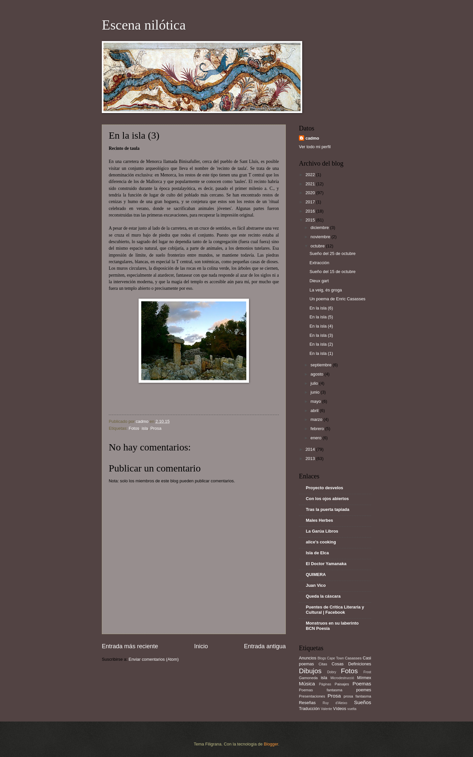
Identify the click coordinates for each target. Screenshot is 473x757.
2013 (310, 458)
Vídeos (339, 708)
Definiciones (359, 663)
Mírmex (364, 677)
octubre (318, 245)
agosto (317, 374)
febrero (317, 428)
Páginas (325, 684)
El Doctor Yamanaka (326, 563)
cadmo (312, 138)
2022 (310, 174)
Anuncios (307, 657)
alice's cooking (321, 541)
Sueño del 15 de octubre (332, 271)
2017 (310, 201)
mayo (316, 401)
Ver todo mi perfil (315, 146)
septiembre (321, 364)
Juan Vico (316, 585)
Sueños (362, 702)
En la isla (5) (321, 316)
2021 (310, 183)
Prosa (156, 428)
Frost (367, 672)
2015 (310, 220)
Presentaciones (312, 696)
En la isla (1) (321, 353)
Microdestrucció (342, 678)
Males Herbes (319, 520)
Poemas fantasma (320, 690)
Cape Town (335, 658)
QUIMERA (316, 574)
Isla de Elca (317, 552)
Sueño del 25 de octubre (332, 253)
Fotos (134, 428)
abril (315, 410)
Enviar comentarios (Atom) (154, 659)
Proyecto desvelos (324, 487)
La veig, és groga (325, 289)
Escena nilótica (144, 25)
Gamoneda (308, 678)
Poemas (361, 683)
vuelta (352, 709)
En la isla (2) (321, 344)
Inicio (201, 646)
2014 (310, 449)
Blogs (322, 658)
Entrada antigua (265, 646)
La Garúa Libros (322, 531)
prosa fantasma (357, 696)
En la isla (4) (321, 326)
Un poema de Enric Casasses (337, 298)
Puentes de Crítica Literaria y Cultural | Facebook (335, 610)
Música (307, 683)
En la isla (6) (321, 308)
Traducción (309, 708)
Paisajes (342, 684)
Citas (323, 664)
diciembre (320, 227)
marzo (316, 419)
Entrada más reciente (130, 646)
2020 (310, 192)
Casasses (353, 658)
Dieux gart (319, 280)
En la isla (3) (321, 335)
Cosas (338, 663)
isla (145, 428)
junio (315, 392)
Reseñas (307, 702)
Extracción (319, 262)
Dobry (331, 672)
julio (314, 383)
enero (316, 437)
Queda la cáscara (323, 596)
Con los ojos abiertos (327, 498)
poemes (363, 689)
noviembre (320, 236)
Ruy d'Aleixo (335, 703)
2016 (310, 211)
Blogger (271, 744)
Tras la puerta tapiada (327, 509)
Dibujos (310, 671)
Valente (326, 709)
